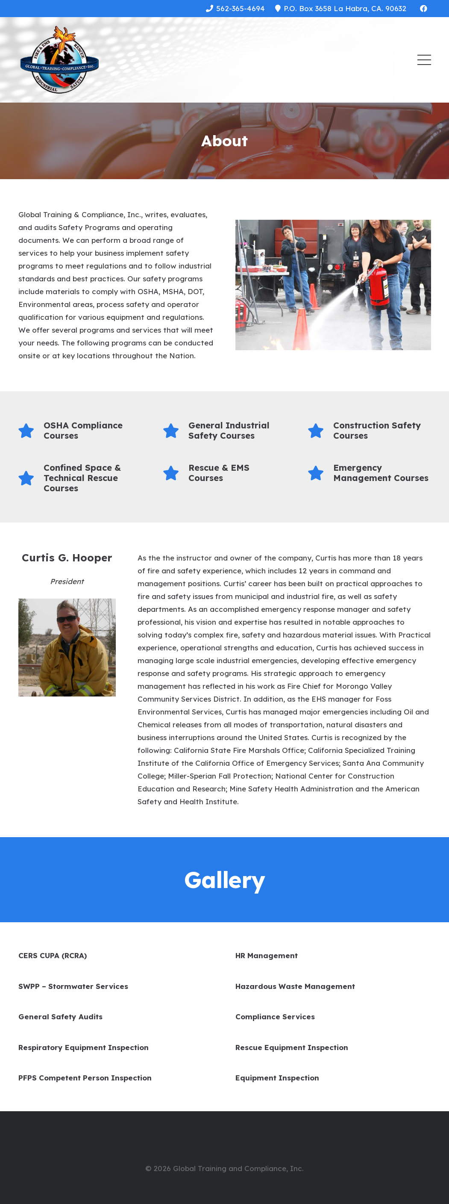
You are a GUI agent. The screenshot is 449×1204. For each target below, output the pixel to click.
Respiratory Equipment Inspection (83, 1047)
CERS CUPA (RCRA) (52, 955)
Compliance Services (275, 1016)
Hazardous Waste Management (295, 986)
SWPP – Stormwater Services (73, 986)
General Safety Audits (60, 1016)
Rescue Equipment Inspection (291, 1047)
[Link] (59, 60)
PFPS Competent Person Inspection (85, 1077)
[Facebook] (424, 8)
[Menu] (424, 60)
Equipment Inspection (277, 1077)
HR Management (266, 955)
